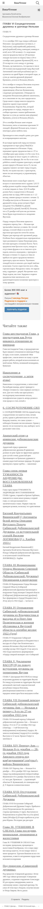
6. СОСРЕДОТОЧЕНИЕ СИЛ (21, 407)
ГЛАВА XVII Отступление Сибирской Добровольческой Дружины (21, 795)
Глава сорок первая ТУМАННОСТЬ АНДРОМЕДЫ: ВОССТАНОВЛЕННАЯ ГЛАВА (18, 478)
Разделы (25, 899)
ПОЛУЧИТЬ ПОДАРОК (17, 310)
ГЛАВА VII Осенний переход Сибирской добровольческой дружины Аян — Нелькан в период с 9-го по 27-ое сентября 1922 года (21, 707)
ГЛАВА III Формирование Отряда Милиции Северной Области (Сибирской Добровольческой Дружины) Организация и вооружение (21, 572)
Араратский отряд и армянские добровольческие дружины (20, 439)
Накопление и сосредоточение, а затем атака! (18, 376)
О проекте (15, 899)
